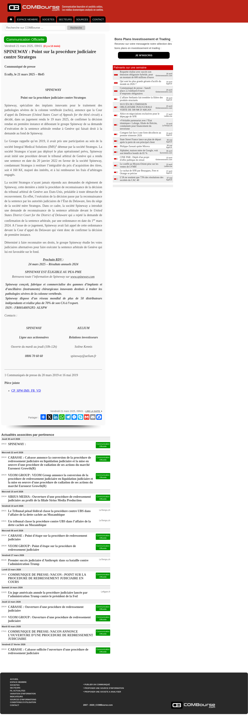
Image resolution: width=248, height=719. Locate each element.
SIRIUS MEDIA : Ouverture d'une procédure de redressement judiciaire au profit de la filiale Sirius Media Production (49, 498)
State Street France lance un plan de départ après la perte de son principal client (140, 140)
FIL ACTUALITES (17, 691)
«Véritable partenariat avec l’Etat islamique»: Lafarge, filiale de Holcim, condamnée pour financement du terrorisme (138, 124)
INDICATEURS (16, 697)
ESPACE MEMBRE (27, 19)
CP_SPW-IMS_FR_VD (26, 390)
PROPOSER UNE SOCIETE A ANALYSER (102, 692)
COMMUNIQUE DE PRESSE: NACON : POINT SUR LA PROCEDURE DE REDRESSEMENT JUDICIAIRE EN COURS (47, 578)
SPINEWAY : (17, 444)
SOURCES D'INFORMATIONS (23, 699)
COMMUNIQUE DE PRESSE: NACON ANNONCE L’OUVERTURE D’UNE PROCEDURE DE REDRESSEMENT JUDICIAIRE (50, 635)
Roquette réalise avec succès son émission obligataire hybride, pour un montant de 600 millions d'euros (137, 75)
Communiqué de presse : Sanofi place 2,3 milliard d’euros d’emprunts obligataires (135, 91)
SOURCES (82, 19)
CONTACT (98, 19)
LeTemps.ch (104, 510)
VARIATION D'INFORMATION (23, 694)
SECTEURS (65, 19)
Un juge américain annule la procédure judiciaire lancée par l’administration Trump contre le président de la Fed (48, 594)
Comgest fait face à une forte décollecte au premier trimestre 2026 (140, 134)
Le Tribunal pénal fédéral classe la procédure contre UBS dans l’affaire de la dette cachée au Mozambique (49, 512)
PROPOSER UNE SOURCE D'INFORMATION (104, 688)
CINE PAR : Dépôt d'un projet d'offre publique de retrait (134, 158)
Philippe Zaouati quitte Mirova (135, 146)
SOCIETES (48, 19)
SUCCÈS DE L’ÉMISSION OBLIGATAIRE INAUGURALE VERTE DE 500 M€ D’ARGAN (136, 107)
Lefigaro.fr (105, 592)
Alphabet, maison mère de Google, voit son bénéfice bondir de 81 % (139, 152)
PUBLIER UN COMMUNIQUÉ (97, 684)
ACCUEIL (14, 679)
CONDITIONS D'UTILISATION (23, 702)
